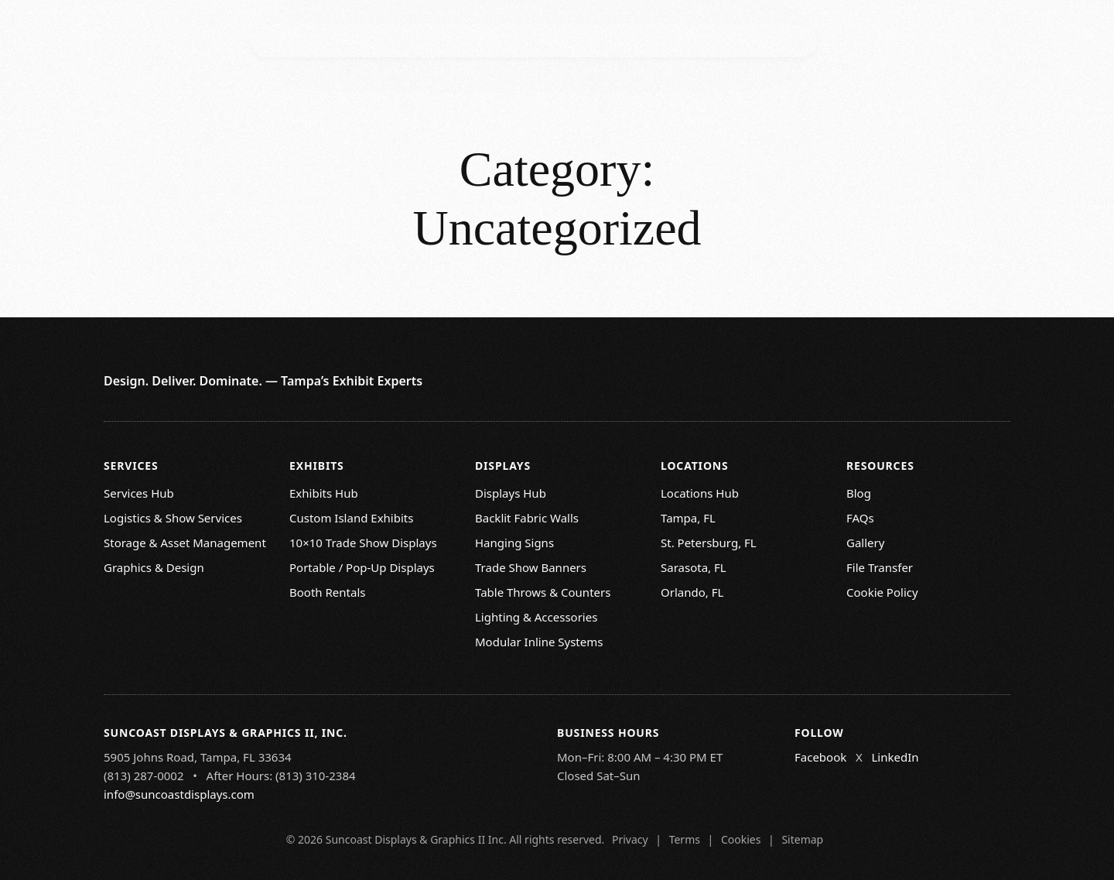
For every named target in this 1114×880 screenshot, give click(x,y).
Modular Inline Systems (539, 641)
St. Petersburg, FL (709, 542)
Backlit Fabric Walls (527, 518)
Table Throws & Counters (542, 592)
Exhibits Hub (323, 493)
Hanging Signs (514, 542)
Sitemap (802, 839)
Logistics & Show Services (173, 518)
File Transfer (879, 567)
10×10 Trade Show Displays (363, 542)
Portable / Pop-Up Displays (362, 567)
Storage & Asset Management (185, 542)
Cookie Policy (882, 592)
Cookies (740, 839)
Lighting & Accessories (536, 617)
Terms (684, 839)
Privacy (630, 839)
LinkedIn (894, 757)
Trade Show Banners (530, 567)
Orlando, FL (692, 592)
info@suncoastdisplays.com (179, 794)
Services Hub (139, 493)
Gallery (865, 542)
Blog (858, 493)
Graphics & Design (154, 567)
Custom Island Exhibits (351, 518)
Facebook (820, 757)
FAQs (860, 518)
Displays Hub (510, 493)
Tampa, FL (688, 518)
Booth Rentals (327, 592)
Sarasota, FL (693, 567)
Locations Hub (700, 493)
